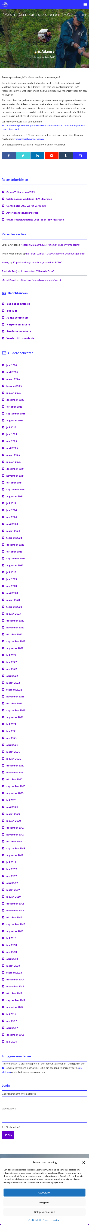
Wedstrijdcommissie (21, 338)
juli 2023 (11, 572)
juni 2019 (11, 869)
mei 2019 (11, 875)
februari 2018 (14, 972)
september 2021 (15, 710)
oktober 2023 (14, 551)
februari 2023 (14, 606)
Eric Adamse (44, 51)
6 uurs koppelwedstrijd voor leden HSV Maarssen (35, 219)
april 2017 (12, 1027)
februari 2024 (14, 537)
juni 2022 (11, 661)
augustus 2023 (14, 565)
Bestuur (12, 310)
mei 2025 (11, 441)
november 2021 (15, 696)
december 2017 (15, 979)
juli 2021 (11, 724)
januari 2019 (13, 896)
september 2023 (15, 558)
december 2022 (15, 620)
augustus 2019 (14, 855)
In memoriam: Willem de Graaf (37, 271)
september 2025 (15, 413)
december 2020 (15, 765)
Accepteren (44, 1192)
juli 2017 (11, 1013)
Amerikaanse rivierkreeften (22, 212)
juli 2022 (11, 655)
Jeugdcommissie (18, 317)
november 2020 (15, 772)
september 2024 (15, 489)
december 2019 (15, 827)
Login (8, 1135)
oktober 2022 (14, 634)
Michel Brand (9, 280)
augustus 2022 (14, 648)
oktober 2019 (14, 841)
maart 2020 (13, 813)
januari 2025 (13, 461)
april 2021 (12, 744)
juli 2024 (11, 503)
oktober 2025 (14, 406)
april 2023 (12, 592)
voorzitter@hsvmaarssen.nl (29, 138)
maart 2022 (13, 682)
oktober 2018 (14, 917)
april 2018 (12, 958)
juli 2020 (11, 800)
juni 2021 (11, 730)
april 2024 (12, 523)
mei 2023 (11, 586)
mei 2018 (11, 951)
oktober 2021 (14, 703)
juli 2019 (11, 862)
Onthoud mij (13, 1127)
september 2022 (15, 641)
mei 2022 (11, 668)
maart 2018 (13, 965)
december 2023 (15, 544)
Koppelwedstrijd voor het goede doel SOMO (37, 262)
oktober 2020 (14, 779)
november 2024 (15, 475)
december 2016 (15, 1034)
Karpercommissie (18, 324)
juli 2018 (11, 938)
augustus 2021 (14, 717)
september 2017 (15, 1000)
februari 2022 (14, 689)
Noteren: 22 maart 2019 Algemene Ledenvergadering (50, 244)
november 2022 (15, 627)
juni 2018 (11, 944)
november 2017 (15, 986)
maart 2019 (13, 889)
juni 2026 (11, 365)
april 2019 (12, 882)
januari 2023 (13, 613)
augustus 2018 (14, 931)
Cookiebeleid (34, 1220)
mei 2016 (11, 1041)
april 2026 (12, 372)
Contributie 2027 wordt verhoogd (26, 205)
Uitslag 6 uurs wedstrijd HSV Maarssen (29, 198)
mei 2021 (11, 737)
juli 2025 (11, 427)
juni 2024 (11, 510)
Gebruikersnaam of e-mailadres (19, 1093)
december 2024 (15, 468)
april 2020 (12, 806)
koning (5, 262)
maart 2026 (13, 378)
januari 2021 (13, 758)
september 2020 (15, 786)
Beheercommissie (18, 303)
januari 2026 (13, 392)
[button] (83, 1162)
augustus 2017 (14, 1007)
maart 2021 (13, 751)
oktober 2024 (14, 482)
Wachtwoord (9, 1108)
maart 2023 (13, 599)
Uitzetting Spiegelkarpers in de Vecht (40, 280)
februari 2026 (14, 385)
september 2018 (15, 924)
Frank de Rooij (9, 271)
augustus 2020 (14, 793)
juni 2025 (11, 434)
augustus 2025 (14, 420)
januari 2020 (13, 820)
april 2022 (12, 675)
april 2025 (12, 448)
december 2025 (15, 399)
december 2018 (15, 903)
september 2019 (15, 848)
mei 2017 (11, 1020)
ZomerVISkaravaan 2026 (20, 191)
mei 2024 (11, 517)
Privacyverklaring (51, 1220)
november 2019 (15, 834)
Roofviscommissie (19, 331)
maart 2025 (13, 454)
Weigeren (44, 1202)
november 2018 (15, 910)
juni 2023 (11, 579)
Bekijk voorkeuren (44, 1211)
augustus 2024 (14, 496)
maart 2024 (13, 530)
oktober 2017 (14, 993)
